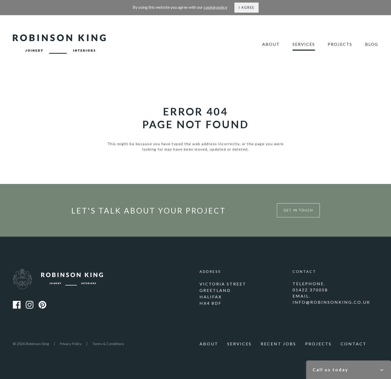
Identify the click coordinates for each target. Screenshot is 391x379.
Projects (340, 44)
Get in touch (298, 210)
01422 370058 (310, 289)
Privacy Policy (70, 343)
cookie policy (215, 7)
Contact (354, 343)
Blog (371, 44)
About (271, 44)
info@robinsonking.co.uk (331, 302)
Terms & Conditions (108, 343)
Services (304, 44)
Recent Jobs (278, 343)
